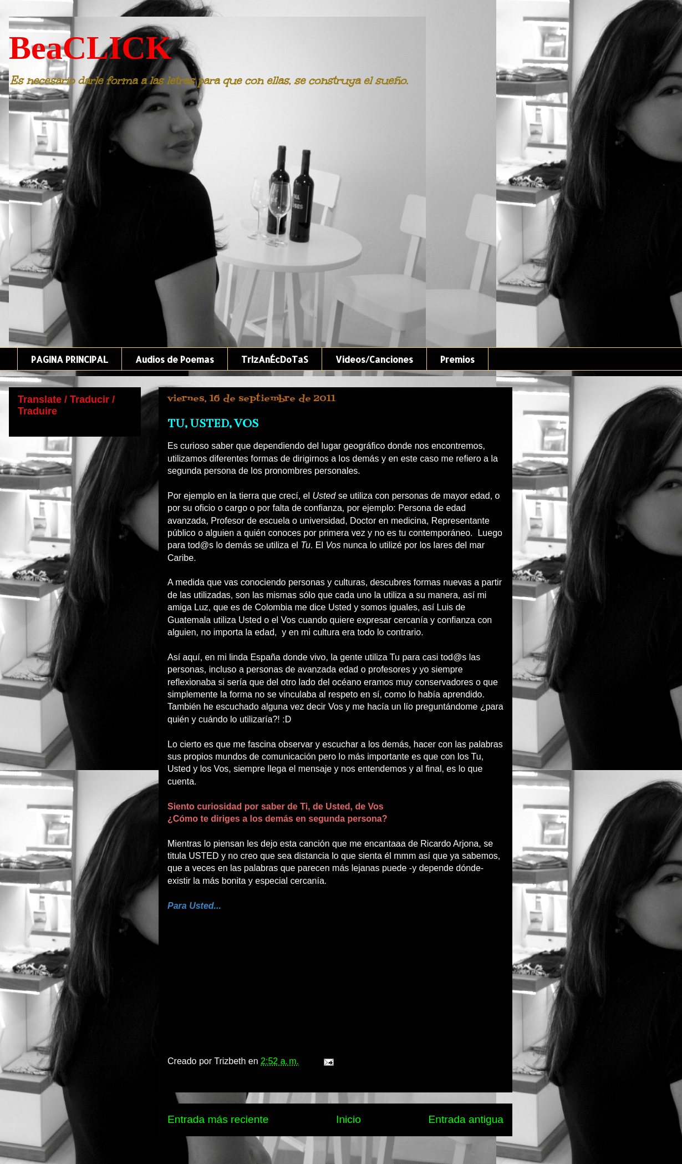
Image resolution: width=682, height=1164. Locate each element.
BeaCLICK (90, 47)
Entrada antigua (466, 1119)
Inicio (348, 1119)
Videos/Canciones (374, 359)
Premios (457, 359)
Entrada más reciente (217, 1119)
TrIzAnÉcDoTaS (274, 359)
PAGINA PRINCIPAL (69, 359)
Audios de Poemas (174, 359)
